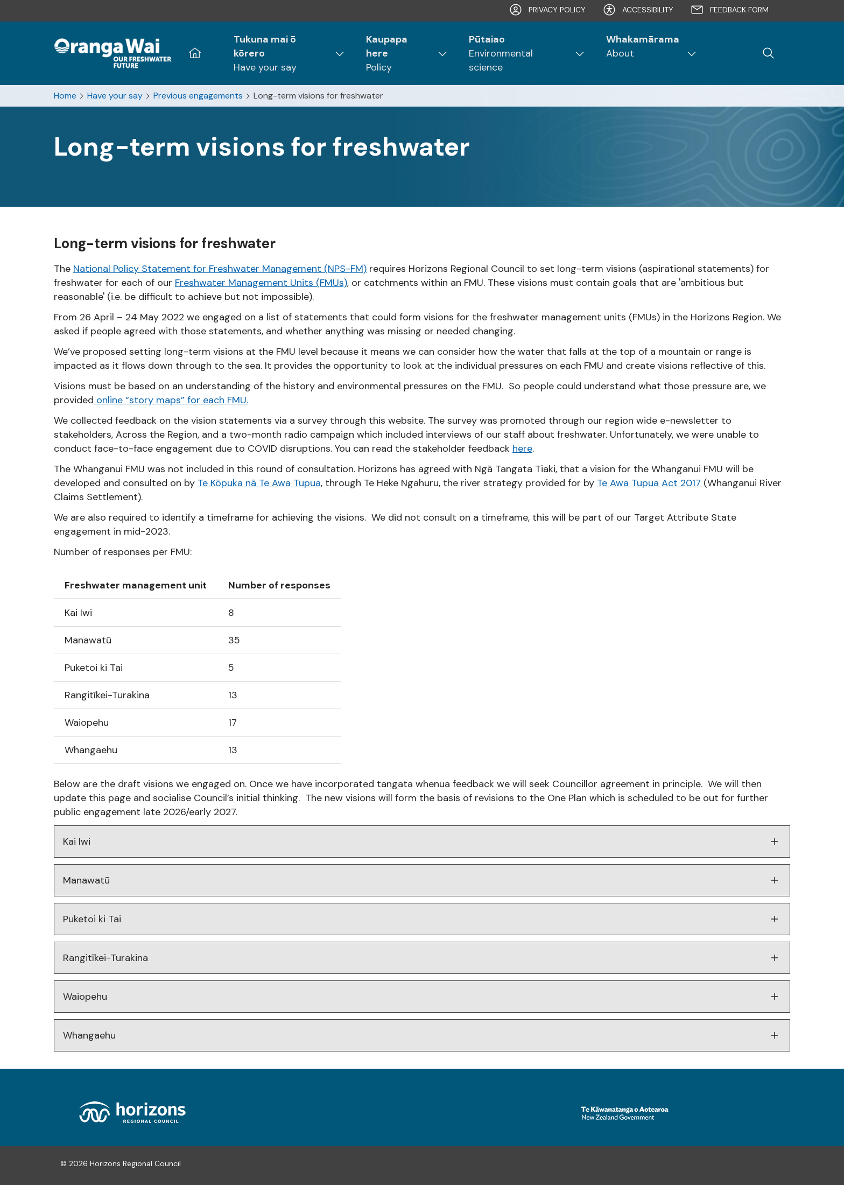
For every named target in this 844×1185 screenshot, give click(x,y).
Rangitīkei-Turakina (422, 957)
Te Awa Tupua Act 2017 (650, 482)
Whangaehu (422, 1035)
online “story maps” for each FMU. (171, 400)
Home (65, 96)
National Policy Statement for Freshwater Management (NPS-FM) (220, 268)
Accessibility (638, 9)
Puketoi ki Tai (422, 919)
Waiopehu (422, 996)
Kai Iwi (422, 841)
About (642, 46)
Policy (398, 53)
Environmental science (518, 53)
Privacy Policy (547, 9)
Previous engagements (198, 96)
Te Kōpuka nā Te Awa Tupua (259, 482)
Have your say (280, 53)
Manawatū (422, 880)
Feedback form (730, 9)
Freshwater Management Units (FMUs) (261, 282)
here (522, 448)
